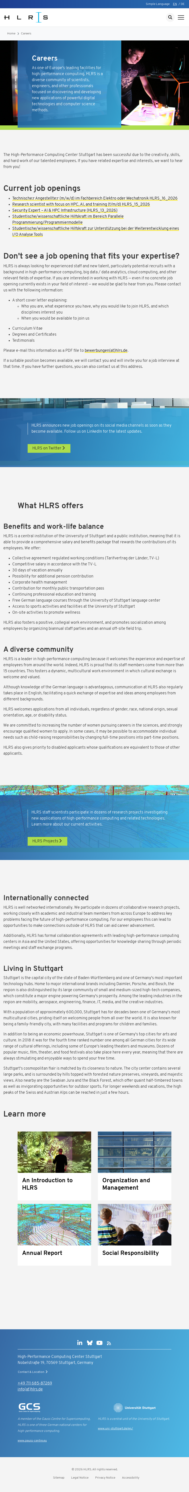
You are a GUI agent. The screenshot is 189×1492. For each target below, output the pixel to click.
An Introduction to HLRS (47, 1184)
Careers (26, 33)
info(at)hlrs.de (30, 1389)
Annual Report (42, 1253)
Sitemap (58, 1477)
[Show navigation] (181, 17)
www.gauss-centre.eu (32, 1440)
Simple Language (158, 4)
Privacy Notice (105, 1477)
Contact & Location (33, 1372)
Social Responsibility (130, 1253)
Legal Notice (79, 1477)
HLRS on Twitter (49, 448)
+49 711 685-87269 (35, 1383)
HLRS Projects (47, 841)
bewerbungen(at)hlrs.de (106, 351)
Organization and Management (126, 1184)
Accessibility (130, 1477)
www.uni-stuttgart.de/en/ (115, 1428)
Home (11, 33)
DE (183, 4)
